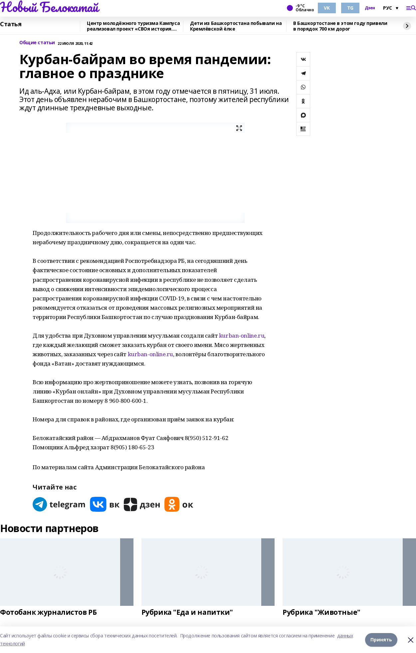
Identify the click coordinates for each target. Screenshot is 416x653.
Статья (10, 24)
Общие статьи (37, 43)
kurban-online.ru (241, 335)
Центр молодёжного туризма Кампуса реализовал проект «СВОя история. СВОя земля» (133, 26)
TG (350, 8)
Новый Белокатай (49, 7)
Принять (381, 639)
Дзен (370, 8)
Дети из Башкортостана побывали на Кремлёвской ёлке (236, 26)
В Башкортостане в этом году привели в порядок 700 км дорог (340, 26)
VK (326, 8)
